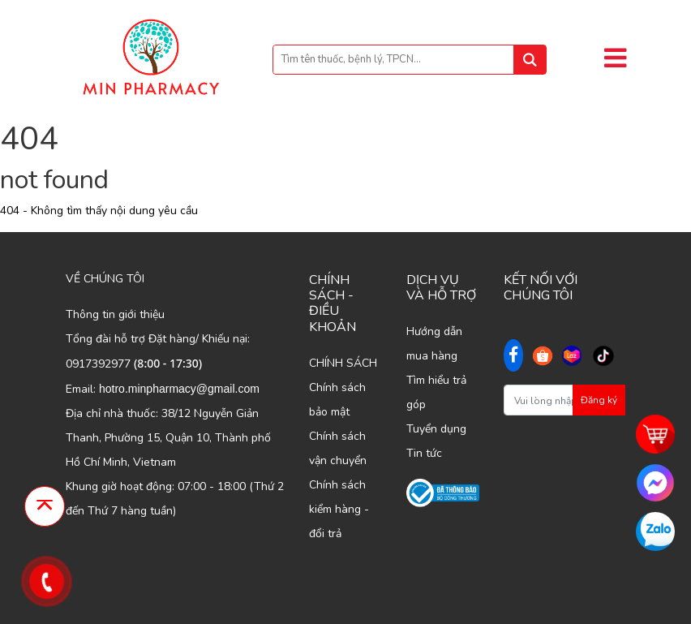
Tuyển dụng (436, 429)
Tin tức (424, 453)
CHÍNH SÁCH (343, 363)
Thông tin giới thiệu (115, 314)
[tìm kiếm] (529, 59)
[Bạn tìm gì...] (409, 59)
